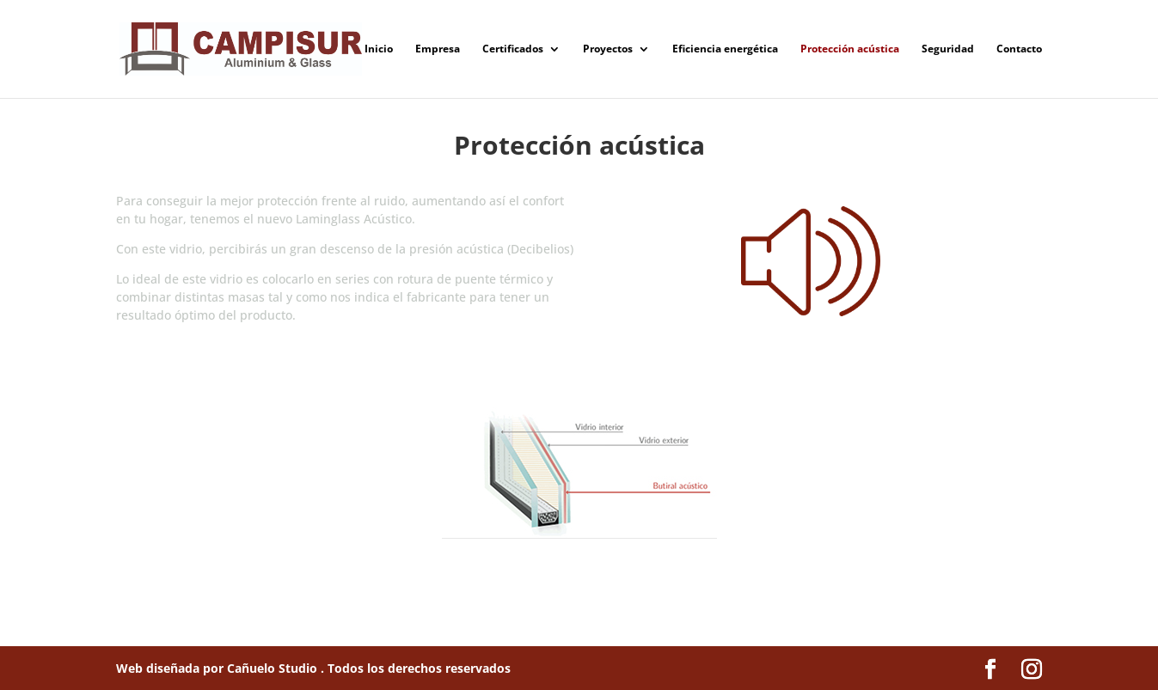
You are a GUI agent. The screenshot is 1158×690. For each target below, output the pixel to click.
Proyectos (608, 49)
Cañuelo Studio (274, 668)
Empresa (437, 49)
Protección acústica (849, 49)
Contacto (1019, 49)
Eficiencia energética (725, 49)
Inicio (379, 49)
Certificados (512, 49)
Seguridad (948, 49)
